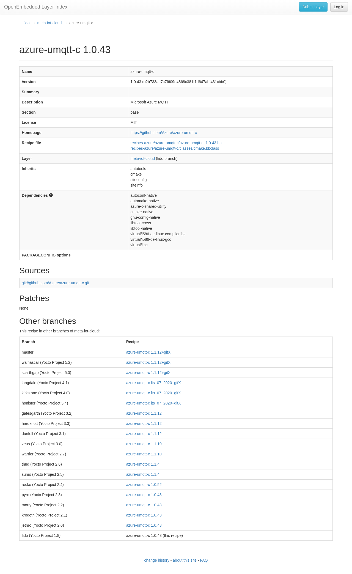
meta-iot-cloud (49, 23)
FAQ (204, 560)
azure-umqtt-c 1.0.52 (144, 484)
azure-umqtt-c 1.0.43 (144, 495)
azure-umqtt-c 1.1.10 (144, 444)
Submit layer (313, 7)
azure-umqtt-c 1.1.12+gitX (148, 352)
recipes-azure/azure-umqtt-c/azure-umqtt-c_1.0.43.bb (175, 143)
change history (156, 560)
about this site (184, 560)
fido (26, 23)
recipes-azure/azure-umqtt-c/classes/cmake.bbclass (174, 148)
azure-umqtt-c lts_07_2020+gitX (153, 383)
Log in (339, 7)
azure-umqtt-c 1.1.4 (143, 464)
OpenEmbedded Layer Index (35, 7)
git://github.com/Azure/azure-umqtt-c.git (55, 283)
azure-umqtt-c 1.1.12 (144, 413)
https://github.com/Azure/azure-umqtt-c (163, 132)
